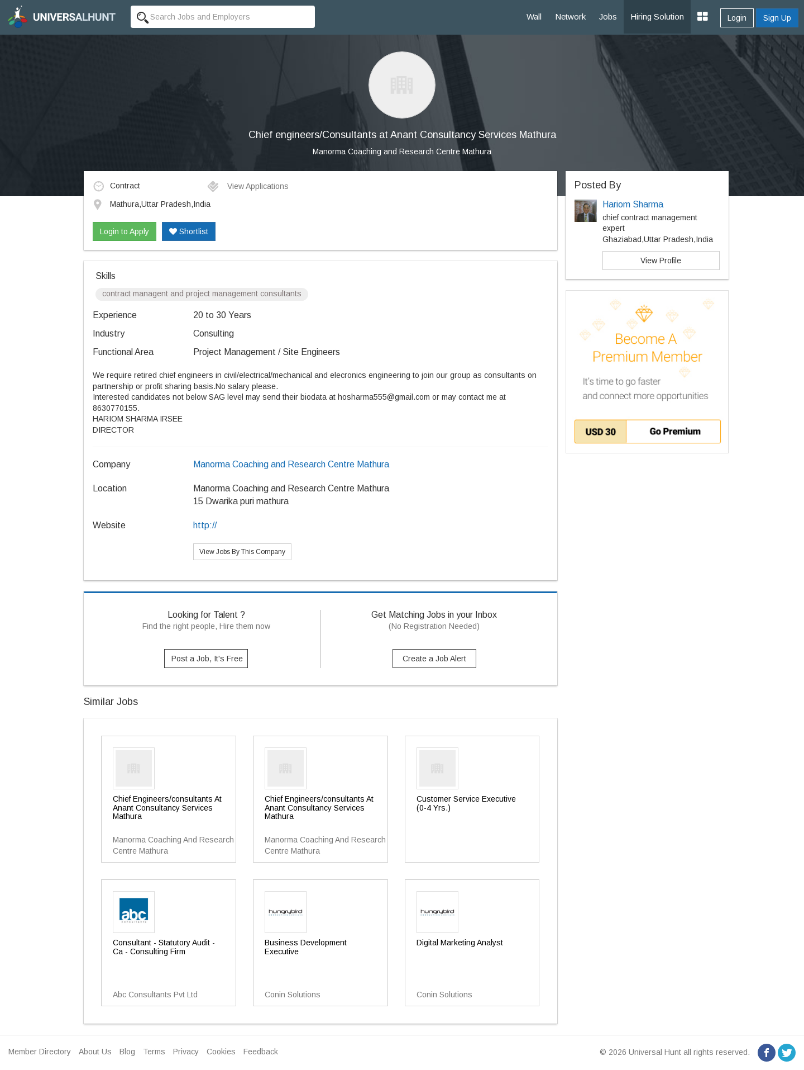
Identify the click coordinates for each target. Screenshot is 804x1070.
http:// (205, 525)
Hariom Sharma (632, 204)
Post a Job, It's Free (207, 658)
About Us (95, 1051)
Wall (534, 16)
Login (737, 17)
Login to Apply (124, 231)
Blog (127, 1051)
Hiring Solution (657, 16)
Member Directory (39, 1051)
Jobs (608, 16)
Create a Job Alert (434, 658)
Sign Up (777, 17)
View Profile (660, 260)
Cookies (221, 1051)
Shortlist (188, 231)
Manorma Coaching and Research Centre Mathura (402, 151)
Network (570, 16)
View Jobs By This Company (242, 552)
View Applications (248, 186)
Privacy (186, 1051)
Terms (154, 1051)
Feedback (260, 1051)
